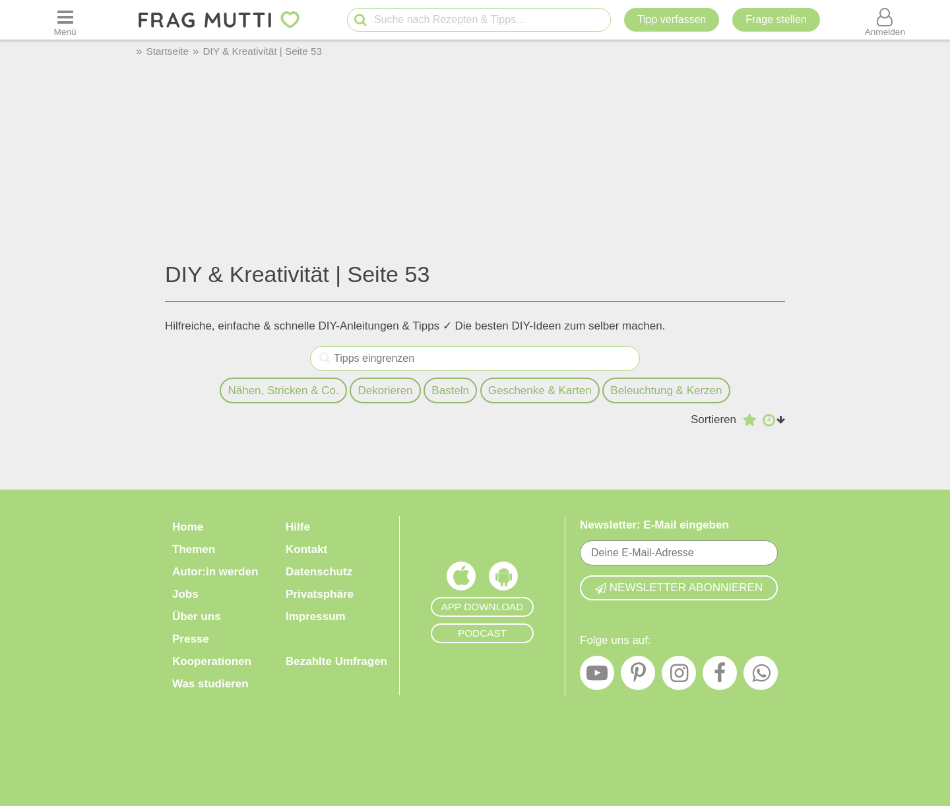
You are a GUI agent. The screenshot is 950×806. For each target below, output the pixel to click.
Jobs (185, 594)
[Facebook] (720, 676)
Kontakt (306, 549)
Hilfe (298, 527)
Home (187, 527)
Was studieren (210, 683)
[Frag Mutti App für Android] (503, 579)
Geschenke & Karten (540, 390)
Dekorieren (385, 390)
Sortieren (713, 419)
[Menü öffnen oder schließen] (65, 20)
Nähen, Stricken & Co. (283, 390)
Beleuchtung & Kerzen (666, 390)
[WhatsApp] (761, 676)
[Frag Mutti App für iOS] (461, 579)
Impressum (316, 616)
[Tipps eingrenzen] (325, 358)
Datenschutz (319, 571)
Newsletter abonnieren (679, 587)
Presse (190, 639)
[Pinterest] (638, 676)
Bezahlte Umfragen (336, 661)
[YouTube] (597, 676)
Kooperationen (211, 661)
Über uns (196, 616)
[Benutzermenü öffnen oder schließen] (884, 20)
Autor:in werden (215, 571)
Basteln (450, 390)
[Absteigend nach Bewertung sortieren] (749, 420)
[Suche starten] (360, 20)
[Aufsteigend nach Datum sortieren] (774, 420)
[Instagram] (679, 676)
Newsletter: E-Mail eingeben (654, 525)
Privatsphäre (320, 594)
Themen (193, 549)
